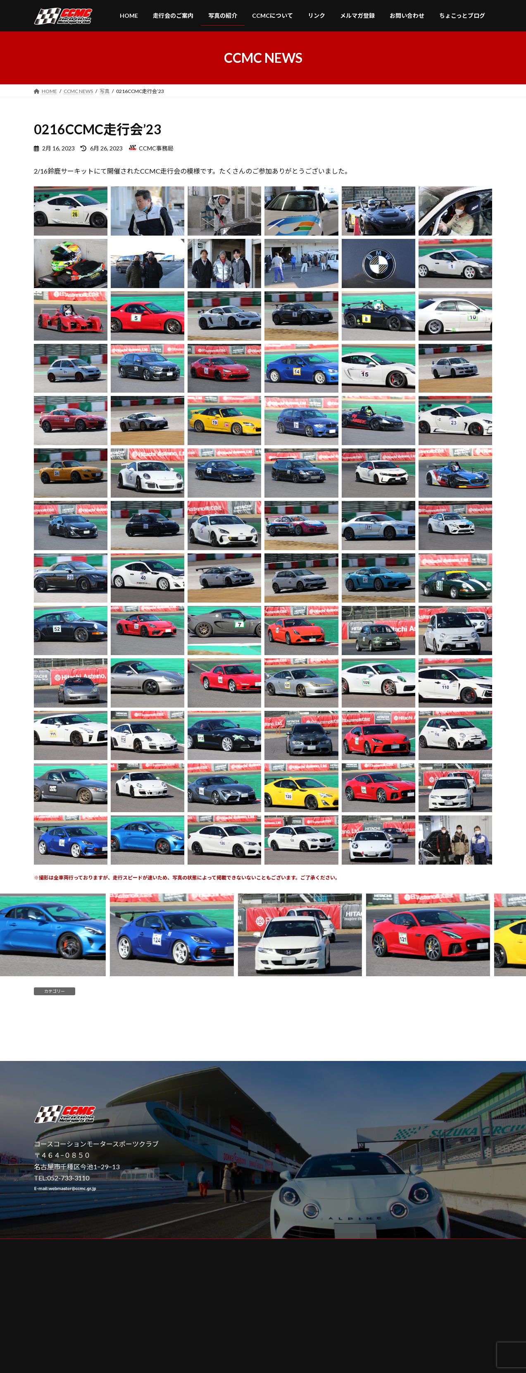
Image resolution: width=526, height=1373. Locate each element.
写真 (84, 991)
